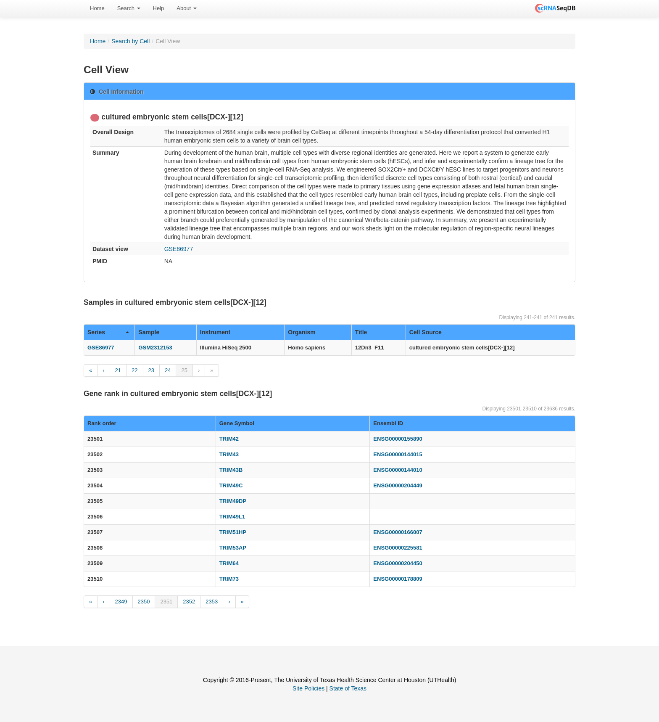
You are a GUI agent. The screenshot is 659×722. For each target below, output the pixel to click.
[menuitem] (97, 8)
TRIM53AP (232, 548)
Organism (301, 332)
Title (361, 332)
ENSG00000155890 (397, 439)
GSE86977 (178, 249)
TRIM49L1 (232, 516)
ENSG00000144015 (397, 454)
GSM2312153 (155, 347)
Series (108, 332)
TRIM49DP (232, 501)
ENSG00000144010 (397, 470)
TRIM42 (229, 439)
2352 (189, 601)
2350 (144, 601)
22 (134, 370)
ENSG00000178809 (397, 579)
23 (151, 370)
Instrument (215, 332)
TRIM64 (229, 563)
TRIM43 (229, 454)
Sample (148, 332)
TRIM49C (231, 485)
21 (118, 370)
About (187, 8)
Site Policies (308, 688)
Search (128, 8)
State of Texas (348, 688)
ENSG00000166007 (397, 532)
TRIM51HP (232, 532)
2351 (166, 601)
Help (158, 8)
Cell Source (425, 332)
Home (97, 8)
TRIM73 (229, 579)
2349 (121, 601)
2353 (212, 601)
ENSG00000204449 (397, 485)
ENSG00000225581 (397, 548)
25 (184, 370)
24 (168, 370)
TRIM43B (231, 470)
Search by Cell (130, 41)
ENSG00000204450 (397, 563)
